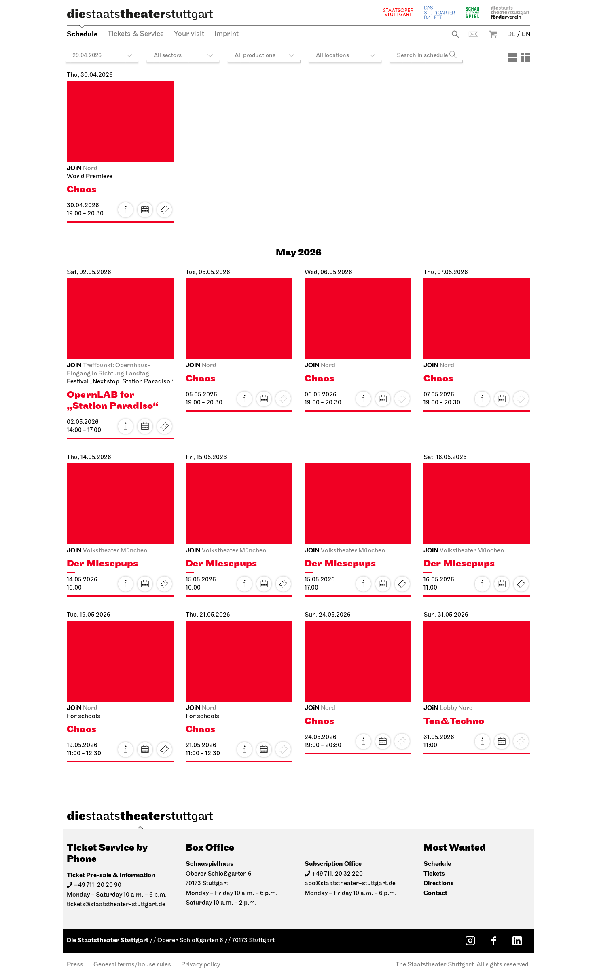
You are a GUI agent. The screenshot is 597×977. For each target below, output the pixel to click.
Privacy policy (200, 965)
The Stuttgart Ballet (439, 12)
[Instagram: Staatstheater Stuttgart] (470, 940)
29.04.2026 (87, 56)
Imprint (226, 34)
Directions (438, 883)
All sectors (168, 56)
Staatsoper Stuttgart (398, 12)
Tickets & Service (136, 34)
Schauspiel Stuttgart (472, 12)
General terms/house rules (132, 965)
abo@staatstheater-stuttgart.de (350, 883)
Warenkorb (493, 34)
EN (526, 34)
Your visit (189, 34)
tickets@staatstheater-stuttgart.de (116, 904)
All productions (255, 56)
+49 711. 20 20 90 (97, 885)
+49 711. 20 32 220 (337, 874)
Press (75, 965)
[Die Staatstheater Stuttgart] (140, 14)
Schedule (82, 34)
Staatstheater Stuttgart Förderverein (510, 12)
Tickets (164, 209)
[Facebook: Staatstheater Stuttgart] (493, 940)
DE (511, 34)
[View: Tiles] (512, 57)
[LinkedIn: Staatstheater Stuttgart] (517, 940)
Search (455, 34)
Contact (473, 34)
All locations (332, 56)
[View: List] (525, 57)
